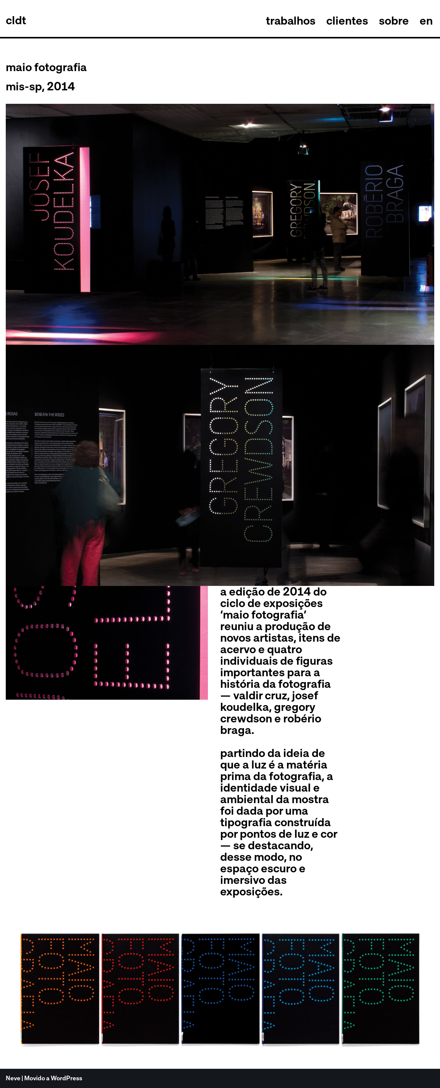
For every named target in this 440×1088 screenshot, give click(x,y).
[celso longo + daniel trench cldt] (16, 20)
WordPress (66, 1078)
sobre (394, 20)
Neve (13, 1078)
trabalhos (290, 20)
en (426, 20)
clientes (347, 20)
